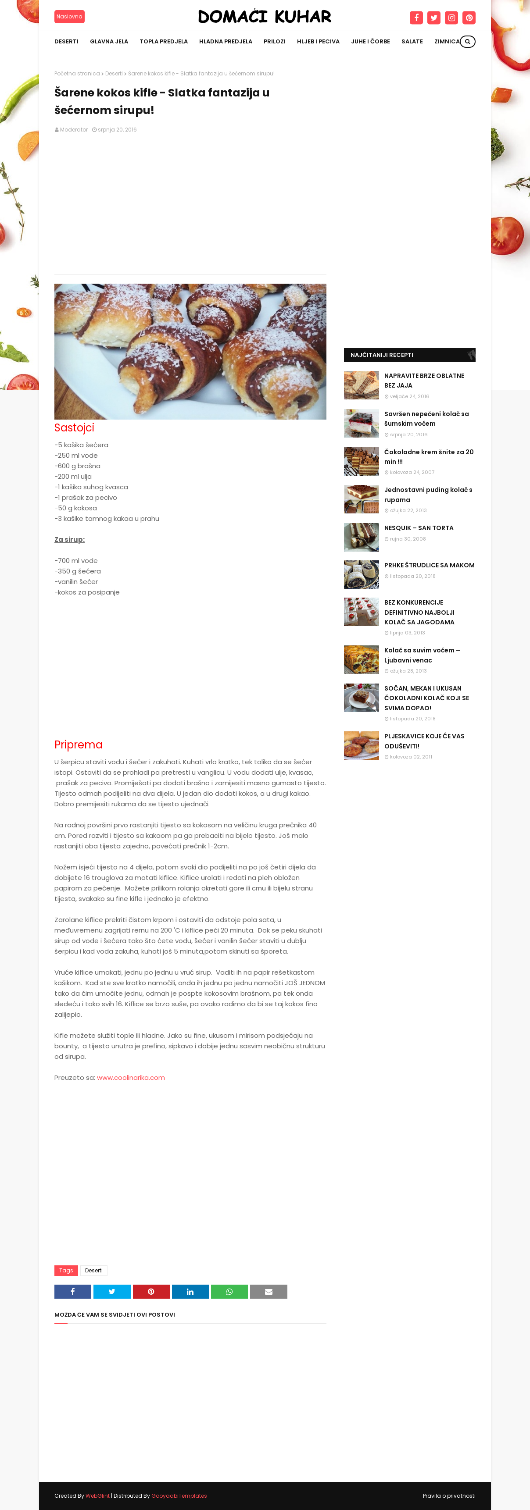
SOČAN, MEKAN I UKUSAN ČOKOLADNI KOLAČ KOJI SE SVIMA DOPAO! (426, 698)
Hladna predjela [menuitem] (225, 41)
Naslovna (69, 16)
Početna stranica (77, 73)
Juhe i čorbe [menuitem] (370, 41)
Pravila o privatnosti (449, 1495)
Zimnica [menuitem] (447, 41)
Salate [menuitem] (412, 41)
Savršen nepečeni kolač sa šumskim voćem (426, 419)
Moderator (74, 129)
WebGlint (98, 1495)
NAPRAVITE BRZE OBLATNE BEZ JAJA (424, 380)
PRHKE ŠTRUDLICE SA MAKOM (429, 565)
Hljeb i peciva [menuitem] (318, 41)
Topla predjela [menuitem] (164, 41)
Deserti (114, 73)
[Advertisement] (190, 204)
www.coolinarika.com (131, 1077)
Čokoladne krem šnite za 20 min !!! (429, 457)
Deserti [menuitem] (66, 41)
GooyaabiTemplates (179, 1495)
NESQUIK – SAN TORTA (419, 528)
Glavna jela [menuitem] (109, 41)
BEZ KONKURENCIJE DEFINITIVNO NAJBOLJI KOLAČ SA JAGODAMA (419, 612)
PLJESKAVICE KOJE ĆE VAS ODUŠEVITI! (424, 741)
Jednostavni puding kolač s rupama (428, 494)
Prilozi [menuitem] (275, 41)
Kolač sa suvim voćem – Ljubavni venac (422, 655)
